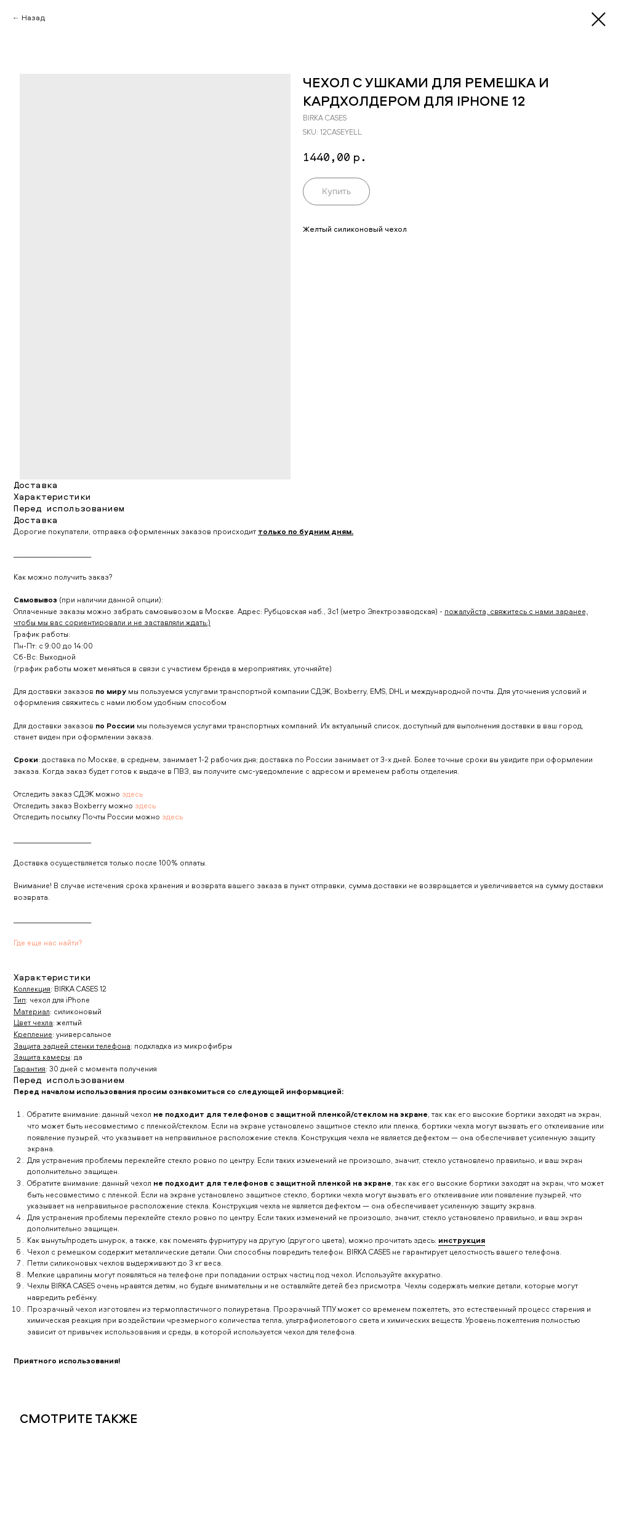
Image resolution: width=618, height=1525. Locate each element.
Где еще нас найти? (48, 942)
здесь (132, 794)
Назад (33, 17)
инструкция (461, 1240)
